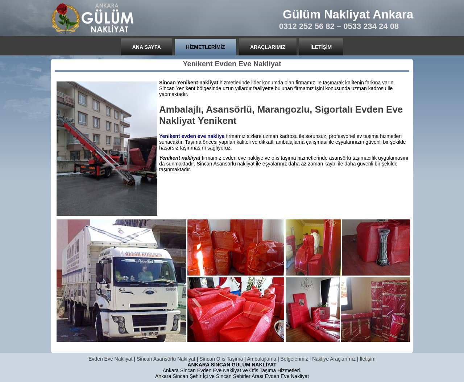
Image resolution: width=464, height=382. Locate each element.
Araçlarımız (267, 47)
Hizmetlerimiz (205, 47)
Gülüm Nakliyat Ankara (348, 14)
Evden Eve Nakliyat (110, 359)
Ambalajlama (261, 359)
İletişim (321, 47)
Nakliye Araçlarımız (334, 359)
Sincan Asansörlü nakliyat (226, 164)
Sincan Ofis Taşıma (221, 359)
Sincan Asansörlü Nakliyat (166, 359)
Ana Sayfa (146, 47)
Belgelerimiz (294, 359)
